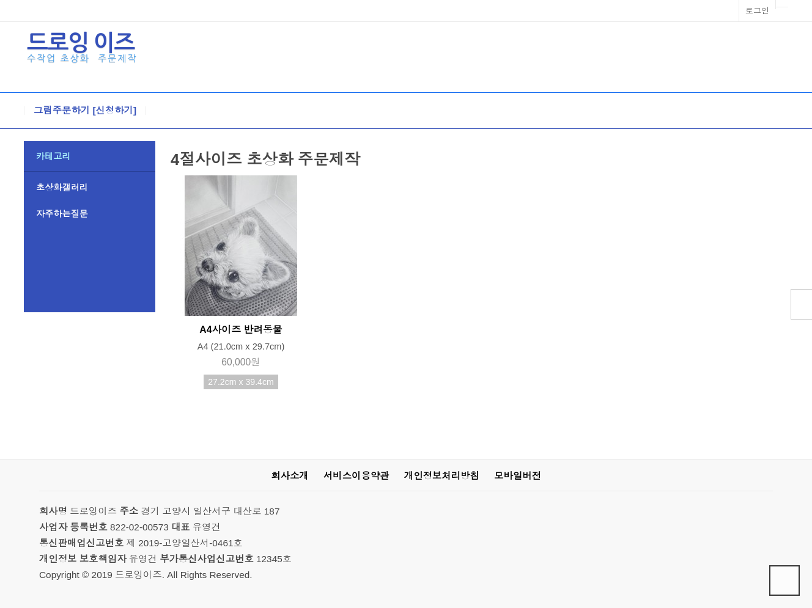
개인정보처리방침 (441, 476)
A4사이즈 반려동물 (240, 329)
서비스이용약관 (356, 476)
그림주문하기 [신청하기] (85, 110)
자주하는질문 (62, 214)
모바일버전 (517, 476)
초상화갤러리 (62, 187)
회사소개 (289, 476)
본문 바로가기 (0, 0)
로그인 (757, 10)
